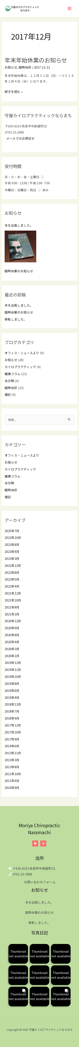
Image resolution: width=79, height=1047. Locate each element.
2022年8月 (12, 572)
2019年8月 (12, 683)
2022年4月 (12, 586)
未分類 (9, 380)
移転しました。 (16, 319)
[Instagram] (43, 843)
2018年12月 (13, 704)
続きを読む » (14, 91)
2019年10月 (13, 676)
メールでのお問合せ (19, 138)
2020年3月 (12, 649)
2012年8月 (12, 767)
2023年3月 (12, 558)
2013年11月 (13, 753)
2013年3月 (12, 760)
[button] (18, 954)
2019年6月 (12, 690)
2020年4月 (12, 642)
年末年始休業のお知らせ (36, 60)
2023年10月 (13, 537)
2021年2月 (12, 614)
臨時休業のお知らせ (19, 271)
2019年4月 (12, 697)
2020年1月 (12, 656)
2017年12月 (13, 725)
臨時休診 (25, 67)
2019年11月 (13, 669)
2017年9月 (12, 739)
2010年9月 (12, 787)
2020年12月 (13, 621)
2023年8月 (12, 544)
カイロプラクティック (20, 367)
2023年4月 (12, 551)
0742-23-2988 (22, 874)
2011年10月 (13, 774)
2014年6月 (12, 746)
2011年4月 (12, 780)
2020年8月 (12, 635)
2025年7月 (12, 530)
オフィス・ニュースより (22, 353)
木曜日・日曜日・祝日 (20, 190)
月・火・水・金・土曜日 (22, 177)
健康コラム (12, 373)
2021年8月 (12, 607)
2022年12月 (13, 565)
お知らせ (11, 67)
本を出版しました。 (19, 225)
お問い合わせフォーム (40, 882)
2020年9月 (12, 628)
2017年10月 (13, 732)
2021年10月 (13, 600)
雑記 (8, 394)
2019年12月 (13, 662)
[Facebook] (35, 843)
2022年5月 (12, 579)
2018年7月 (12, 711)
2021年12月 (13, 593)
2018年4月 (12, 718)
